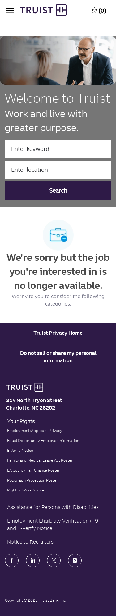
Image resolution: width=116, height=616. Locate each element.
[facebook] (12, 560)
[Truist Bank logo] (23, 387)
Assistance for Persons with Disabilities (53, 507)
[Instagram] (75, 560)
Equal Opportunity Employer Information (43, 440)
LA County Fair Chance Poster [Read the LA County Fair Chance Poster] (33, 470)
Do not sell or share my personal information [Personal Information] (58, 357)
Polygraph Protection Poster (32, 480)
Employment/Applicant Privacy (34, 430)
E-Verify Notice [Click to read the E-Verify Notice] (20, 450)
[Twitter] (54, 560)
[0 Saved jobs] (99, 10)
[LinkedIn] (33, 560)
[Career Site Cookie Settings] (58, 333)
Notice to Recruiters (30, 542)
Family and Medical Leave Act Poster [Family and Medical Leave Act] (40, 460)
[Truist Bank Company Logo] (37, 10)
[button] (58, 190)
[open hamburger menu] (10, 10)
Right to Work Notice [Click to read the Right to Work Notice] (25, 490)
